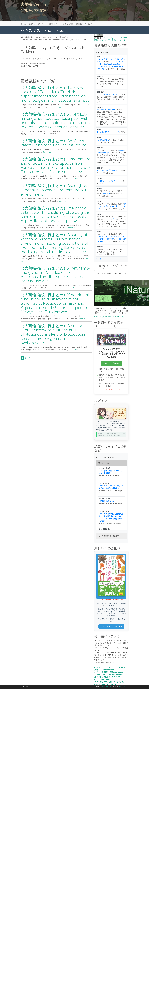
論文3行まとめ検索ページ (107, 109)
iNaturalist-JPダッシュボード (108, 132)
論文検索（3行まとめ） (85, 24)
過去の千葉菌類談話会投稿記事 (108, 536)
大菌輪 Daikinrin (34, 4)
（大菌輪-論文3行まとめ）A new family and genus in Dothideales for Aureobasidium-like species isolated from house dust (55, 274)
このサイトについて (36, 24)
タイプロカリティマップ (106, 59)
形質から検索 (68, 24)
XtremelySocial (123, 686)
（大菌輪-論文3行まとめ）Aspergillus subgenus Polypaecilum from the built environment (54, 189)
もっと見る (99, 259)
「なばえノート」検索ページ (108, 181)
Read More (59, 107)
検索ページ (113, 219)
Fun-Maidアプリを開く (111, 363)
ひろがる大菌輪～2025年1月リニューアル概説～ (111, 206)
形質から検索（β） (111, 94)
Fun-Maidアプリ (103, 140)
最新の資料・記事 (104, 463)
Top (22, 686)
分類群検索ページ (53, 24)
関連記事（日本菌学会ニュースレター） (109, 316)
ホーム (23, 24)
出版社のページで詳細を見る (111, 626)
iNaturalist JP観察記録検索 (107, 170)
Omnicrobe (106, 193)
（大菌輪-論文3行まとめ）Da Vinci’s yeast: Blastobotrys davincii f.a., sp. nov (54, 143)
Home (27, 686)
